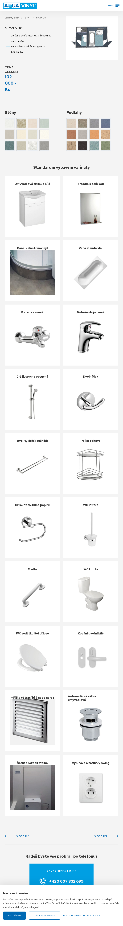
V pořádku (14, 915)
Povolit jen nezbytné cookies (81, 915)
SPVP (27, 17)
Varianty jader (12, 17)
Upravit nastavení (44, 915)
